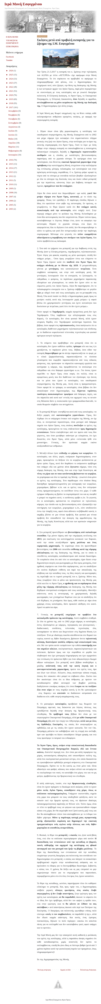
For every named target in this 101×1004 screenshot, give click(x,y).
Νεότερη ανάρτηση (44, 970)
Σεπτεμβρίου (13, 123)
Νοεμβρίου (13, 115)
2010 (11, 184)
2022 (11, 87)
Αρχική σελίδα (65, 970)
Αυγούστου (13, 127)
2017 (11, 107)
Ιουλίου (11, 131)
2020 (11, 95)
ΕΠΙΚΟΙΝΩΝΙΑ (12, 46)
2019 (11, 99)
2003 (11, 209)
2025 (11, 75)
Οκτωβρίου (13, 119)
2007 (11, 197)
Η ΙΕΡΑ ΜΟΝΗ (12, 37)
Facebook (10, 57)
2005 (11, 205)
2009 (11, 188)
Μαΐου (11, 139)
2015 (11, 164)
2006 (11, 201)
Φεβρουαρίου (13, 151)
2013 (11, 172)
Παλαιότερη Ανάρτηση (88, 970)
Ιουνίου (11, 135)
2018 (11, 103)
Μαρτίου (12, 147)
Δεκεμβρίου (13, 111)
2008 (11, 192)
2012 (11, 176)
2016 (11, 160)
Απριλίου (12, 143)
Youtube (9, 60)
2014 (11, 168)
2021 (11, 91)
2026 (11, 71)
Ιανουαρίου (13, 155)
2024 (11, 79)
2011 (11, 180)
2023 (11, 83)
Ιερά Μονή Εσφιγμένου (23, 4)
